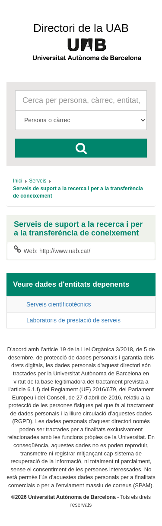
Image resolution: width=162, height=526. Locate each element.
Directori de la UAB (81, 28)
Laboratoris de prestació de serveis (73, 320)
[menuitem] (17, 181)
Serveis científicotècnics (58, 304)
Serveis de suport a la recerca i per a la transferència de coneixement (78, 228)
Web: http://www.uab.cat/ (52, 250)
